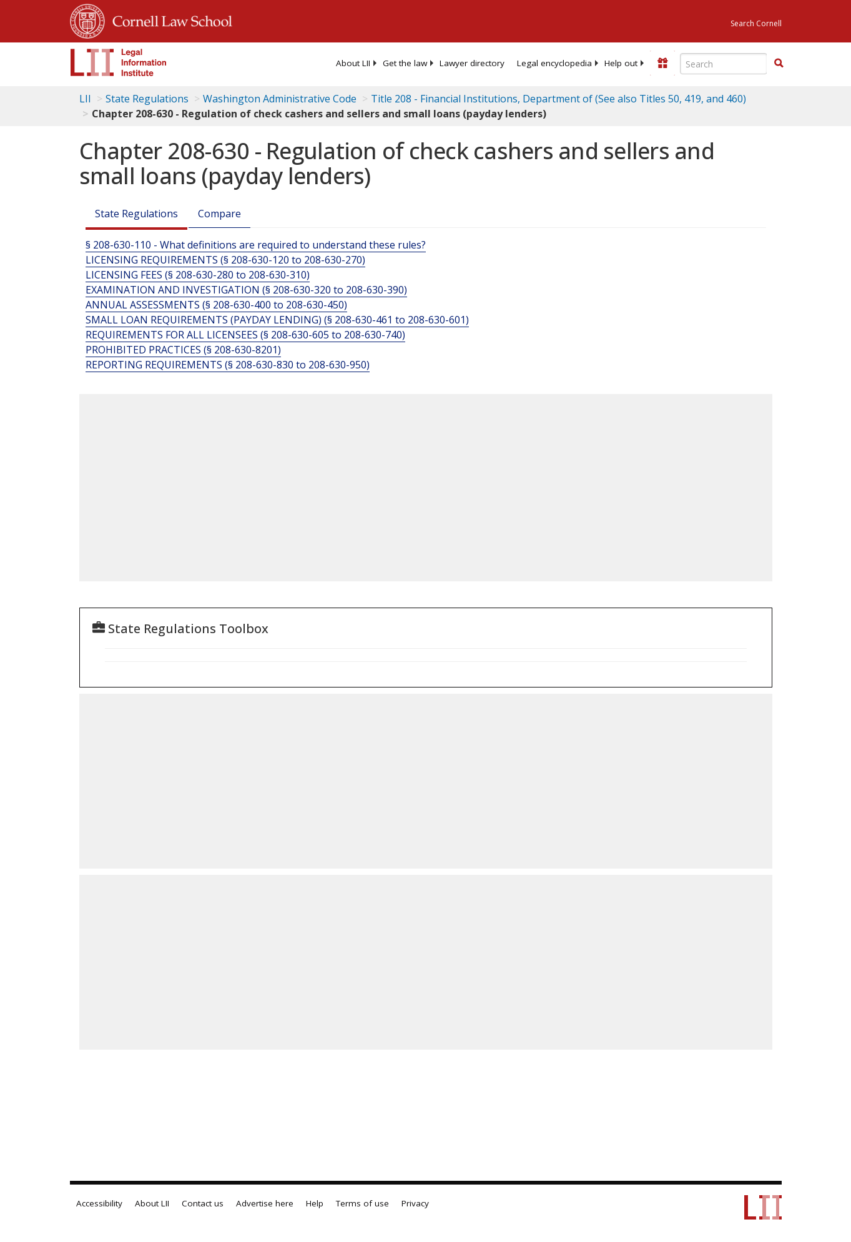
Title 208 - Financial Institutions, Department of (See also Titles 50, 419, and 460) (558, 99)
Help (314, 1203)
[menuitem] (353, 63)
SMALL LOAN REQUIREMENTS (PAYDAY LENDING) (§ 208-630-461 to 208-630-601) (277, 320)
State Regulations (147, 99)
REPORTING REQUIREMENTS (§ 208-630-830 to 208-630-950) (228, 365)
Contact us (203, 1203)
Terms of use (362, 1203)
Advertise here (264, 1203)
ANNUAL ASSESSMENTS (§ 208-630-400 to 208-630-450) (216, 305)
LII (85, 99)
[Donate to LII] (662, 63)
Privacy (415, 1203)
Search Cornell (756, 23)
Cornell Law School (168, 19)
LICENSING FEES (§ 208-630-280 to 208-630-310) (198, 275)
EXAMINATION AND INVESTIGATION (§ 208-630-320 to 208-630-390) (246, 290)
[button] (778, 63)
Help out (620, 63)
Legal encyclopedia (554, 63)
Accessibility (99, 1203)
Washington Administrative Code (280, 99)
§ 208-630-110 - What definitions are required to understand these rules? (256, 245)
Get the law (405, 63)
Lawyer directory (472, 63)
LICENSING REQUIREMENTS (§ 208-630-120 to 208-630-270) (225, 260)
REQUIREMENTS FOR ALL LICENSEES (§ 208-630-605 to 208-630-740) (245, 335)
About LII (353, 63)
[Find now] (778, 64)
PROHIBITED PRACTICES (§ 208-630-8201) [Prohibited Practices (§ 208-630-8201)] (183, 350)
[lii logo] (119, 62)
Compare (219, 213)
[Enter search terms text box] (723, 63)
